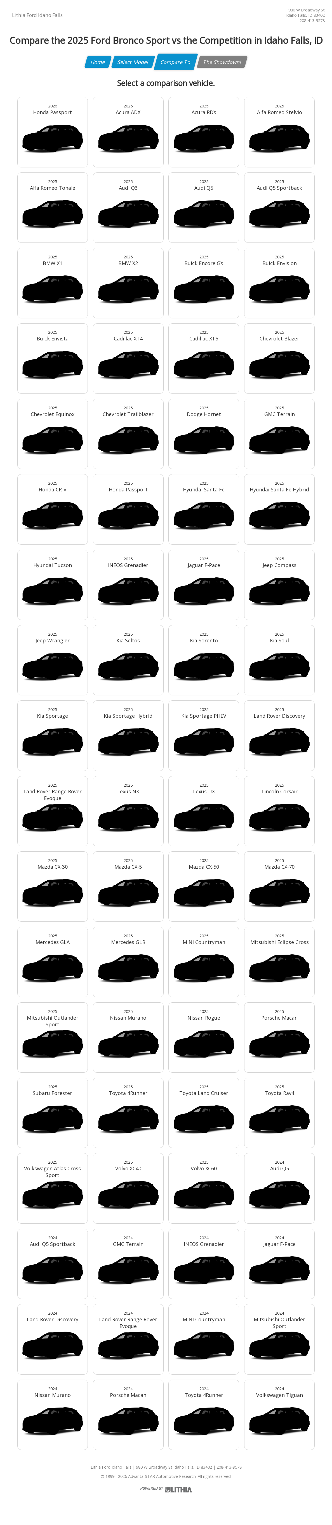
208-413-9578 (312, 20)
